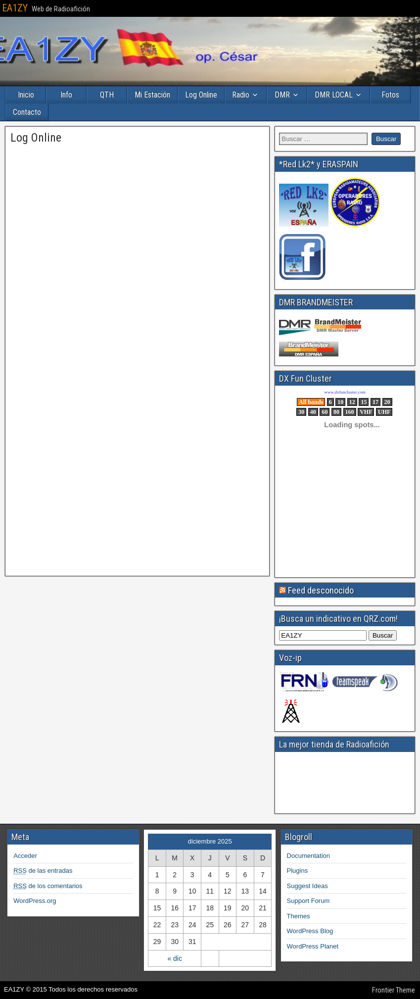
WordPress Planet (313, 946)
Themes (298, 916)
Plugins (297, 870)
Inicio (26, 95)
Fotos (390, 95)
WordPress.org (34, 900)
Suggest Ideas (307, 886)
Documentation (308, 855)
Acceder (25, 855)
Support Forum (308, 900)
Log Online (201, 95)
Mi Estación (152, 95)
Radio (240, 95)
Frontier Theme (393, 990)
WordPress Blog (310, 931)
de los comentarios (47, 886)
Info (66, 95)
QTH (107, 95)
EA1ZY (15, 8)
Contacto (27, 112)
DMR (282, 95)
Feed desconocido (321, 590)
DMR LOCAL (334, 95)
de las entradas (42, 870)
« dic (174, 958)
